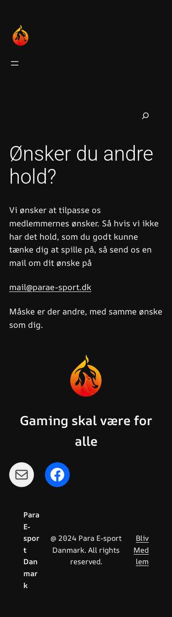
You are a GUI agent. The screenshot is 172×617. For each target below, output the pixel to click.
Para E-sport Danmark (48, 86)
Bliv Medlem (141, 550)
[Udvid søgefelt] (145, 116)
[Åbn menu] (14, 63)
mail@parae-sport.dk (50, 286)
